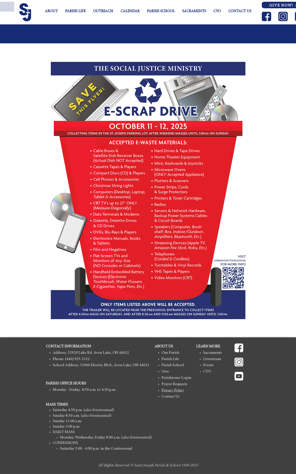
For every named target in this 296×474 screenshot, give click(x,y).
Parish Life (170, 359)
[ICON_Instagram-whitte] (239, 362)
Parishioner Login (176, 378)
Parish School (173, 365)
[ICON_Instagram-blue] (283, 16)
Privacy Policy (173, 391)
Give (165, 372)
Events (208, 365)
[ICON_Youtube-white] (239, 376)
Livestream (212, 359)
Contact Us (171, 397)
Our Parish (170, 353)
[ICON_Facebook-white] (239, 348)
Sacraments (212, 353)
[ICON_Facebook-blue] (266, 16)
